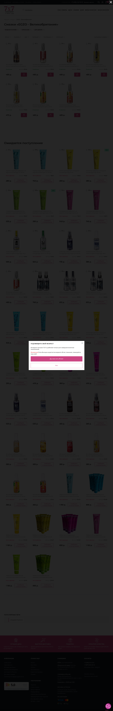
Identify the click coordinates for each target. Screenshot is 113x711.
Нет (56, 365)
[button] (108, 706)
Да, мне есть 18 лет (56, 359)
